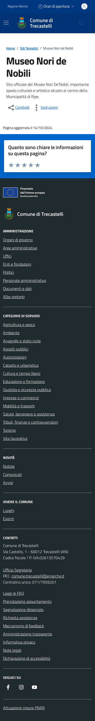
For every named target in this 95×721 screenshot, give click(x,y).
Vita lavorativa (15, 438)
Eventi (8, 519)
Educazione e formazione (24, 381)
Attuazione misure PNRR (24, 708)
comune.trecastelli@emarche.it (38, 576)
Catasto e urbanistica (21, 365)
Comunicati (12, 474)
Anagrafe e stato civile (22, 341)
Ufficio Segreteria (17, 570)
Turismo (9, 430)
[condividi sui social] (18, 108)
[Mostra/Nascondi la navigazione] (6, 23)
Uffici (7, 256)
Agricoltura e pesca (19, 325)
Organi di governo (18, 240)
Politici (8, 272)
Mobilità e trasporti (19, 406)
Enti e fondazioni (17, 264)
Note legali (12, 650)
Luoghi (8, 510)
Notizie (9, 466)
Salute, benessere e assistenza (29, 414)
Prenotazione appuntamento (27, 601)
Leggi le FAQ (13, 593)
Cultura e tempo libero (21, 373)
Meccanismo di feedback (23, 626)
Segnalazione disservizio (23, 609)
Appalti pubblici (15, 349)
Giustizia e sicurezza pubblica (27, 390)
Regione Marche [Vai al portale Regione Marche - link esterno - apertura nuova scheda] (18, 6)
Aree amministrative (20, 248)
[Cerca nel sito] (81, 23)
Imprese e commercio (21, 398)
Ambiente (11, 333)
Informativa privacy (19, 642)
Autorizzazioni (14, 357)
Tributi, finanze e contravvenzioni (30, 422)
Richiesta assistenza (20, 618)
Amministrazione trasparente (27, 634)
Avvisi (8, 482)
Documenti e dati (17, 288)
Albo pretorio (14, 297)
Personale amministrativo (24, 280)
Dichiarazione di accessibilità (26, 658)
